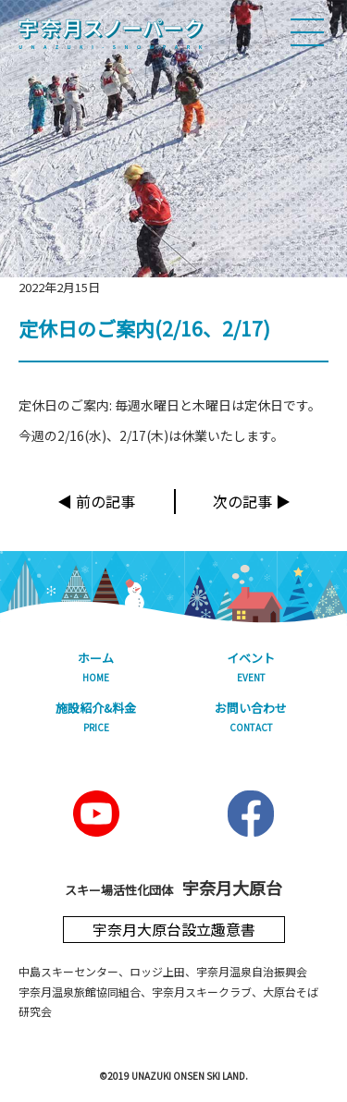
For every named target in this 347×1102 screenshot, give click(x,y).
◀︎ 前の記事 (96, 501)
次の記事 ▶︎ (252, 501)
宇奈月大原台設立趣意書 (174, 929)
